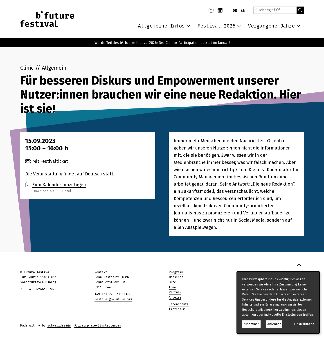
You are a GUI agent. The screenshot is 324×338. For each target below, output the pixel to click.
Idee (172, 287)
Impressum (177, 309)
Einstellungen (304, 324)
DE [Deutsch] (235, 10)
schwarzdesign (59, 325)
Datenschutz (179, 304)
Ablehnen (274, 324)
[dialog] (278, 302)
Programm (176, 272)
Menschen (176, 277)
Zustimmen (251, 324)
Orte (172, 282)
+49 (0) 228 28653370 (112, 294)
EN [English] (243, 10)
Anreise (175, 297)
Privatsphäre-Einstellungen (97, 325)
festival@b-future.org (113, 299)
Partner (175, 292)
